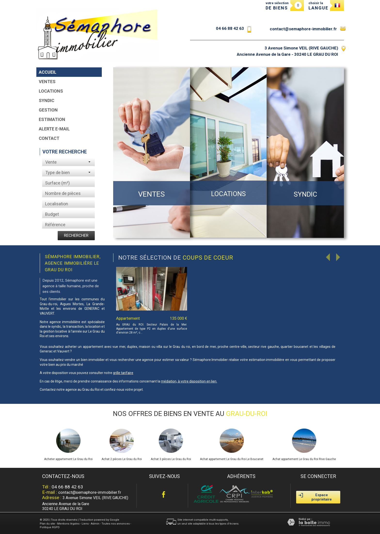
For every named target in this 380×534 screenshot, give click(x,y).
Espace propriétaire (315, 497)
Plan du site (47, 523)
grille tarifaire (123, 373)
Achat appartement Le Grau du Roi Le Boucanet (231, 459)
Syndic (46, 100)
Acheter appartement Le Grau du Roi (68, 459)
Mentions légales (68, 523)
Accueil (47, 72)
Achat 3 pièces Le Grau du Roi (171, 459)
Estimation (52, 119)
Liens (85, 523)
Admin (95, 523)
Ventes (47, 81)
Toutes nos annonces (116, 523)
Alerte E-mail (54, 128)
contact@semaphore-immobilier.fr (303, 28)
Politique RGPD (50, 527)
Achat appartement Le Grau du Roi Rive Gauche (304, 459)
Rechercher (76, 235)
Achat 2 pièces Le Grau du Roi (122, 459)
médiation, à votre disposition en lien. (189, 381)
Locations (51, 91)
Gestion (48, 109)
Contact (49, 138)
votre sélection (277, 5)
